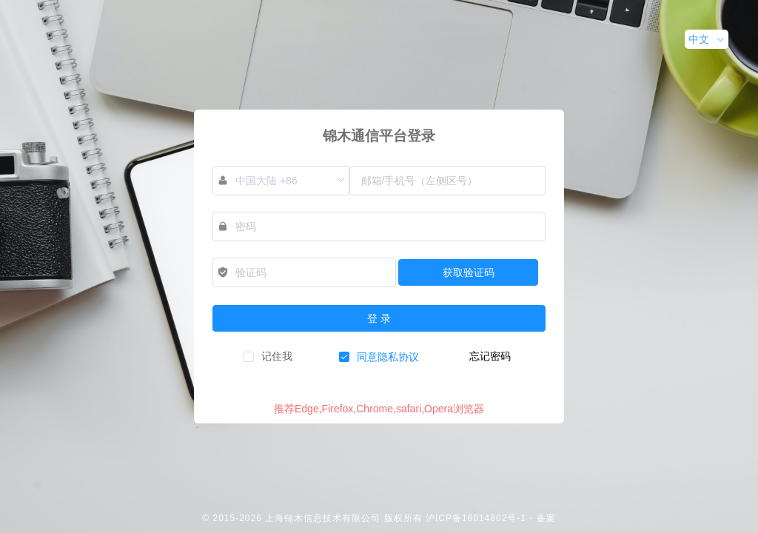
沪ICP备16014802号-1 (476, 518)
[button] (706, 39)
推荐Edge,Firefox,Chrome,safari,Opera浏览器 (379, 409)
